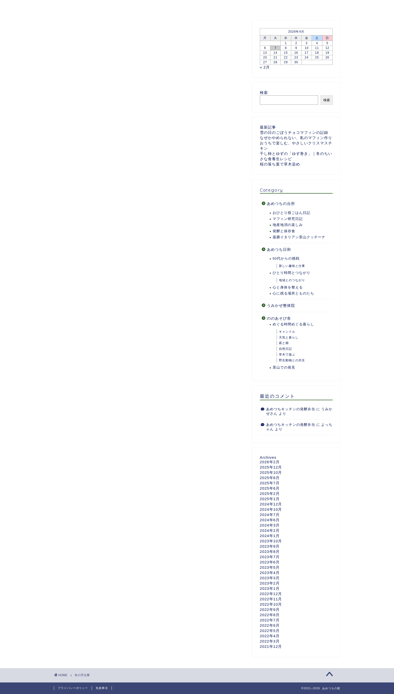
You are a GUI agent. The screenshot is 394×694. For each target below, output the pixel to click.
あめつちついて (99, 7)
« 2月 (265, 67)
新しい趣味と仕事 (292, 266)
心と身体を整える (288, 287)
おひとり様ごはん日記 (291, 213)
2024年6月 (270, 520)
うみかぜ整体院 (281, 305)
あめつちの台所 (140, 7)
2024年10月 (271, 509)
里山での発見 (284, 367)
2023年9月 (270, 546)
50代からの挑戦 (286, 258)
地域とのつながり (292, 280)
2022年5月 (270, 630)
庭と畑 (284, 343)
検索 (264, 92)
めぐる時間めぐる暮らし (293, 324)
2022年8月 (270, 615)
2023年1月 (270, 588)
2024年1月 (270, 536)
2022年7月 (270, 620)
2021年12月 (271, 646)
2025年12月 (271, 467)
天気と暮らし (289, 337)
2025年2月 (270, 493)
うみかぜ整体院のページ (264, 7)
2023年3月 (270, 578)
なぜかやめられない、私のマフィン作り (296, 138)
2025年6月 (270, 488)
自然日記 (285, 349)
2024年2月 (270, 530)
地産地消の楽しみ (288, 225)
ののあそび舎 (217, 7)
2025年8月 (270, 478)
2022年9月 (270, 609)
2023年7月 (270, 557)
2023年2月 (270, 583)
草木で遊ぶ (287, 354)
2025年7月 (270, 483)
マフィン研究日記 (288, 219)
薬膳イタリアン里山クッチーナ (299, 237)
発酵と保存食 (284, 231)
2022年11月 (271, 599)
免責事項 (102, 687)
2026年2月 (270, 462)
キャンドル (287, 331)
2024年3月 (270, 525)
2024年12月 (271, 504)
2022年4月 (270, 636)
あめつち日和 (180, 7)
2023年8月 (270, 551)
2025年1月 (270, 499)
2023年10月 (271, 541)
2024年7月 (270, 514)
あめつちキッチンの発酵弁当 (290, 409)
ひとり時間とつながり (291, 273)
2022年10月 (271, 604)
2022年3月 (270, 641)
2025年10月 (271, 472)
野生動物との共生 (292, 360)
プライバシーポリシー (73, 687)
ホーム (66, 7)
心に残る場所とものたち (293, 293)
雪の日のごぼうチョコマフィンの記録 (294, 132)
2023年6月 (270, 562)
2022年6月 (270, 625)
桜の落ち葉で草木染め (280, 164)
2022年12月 (271, 594)
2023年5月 (270, 567)
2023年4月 (270, 572)
